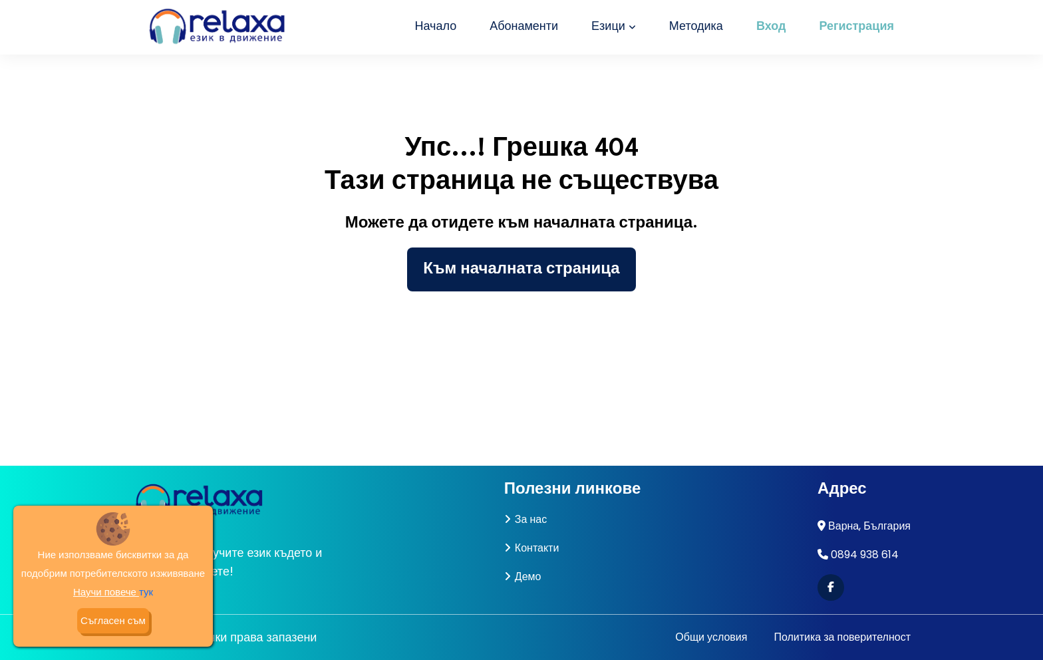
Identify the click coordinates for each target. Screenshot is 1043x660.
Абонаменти (524, 27)
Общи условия (711, 637)
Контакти (531, 548)
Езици (613, 27)
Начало (435, 27)
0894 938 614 (865, 554)
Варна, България (869, 526)
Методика (696, 27)
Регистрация (856, 27)
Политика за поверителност (842, 637)
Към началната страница (521, 269)
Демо (522, 576)
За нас (525, 519)
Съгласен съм (113, 620)
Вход (771, 27)
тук (146, 592)
